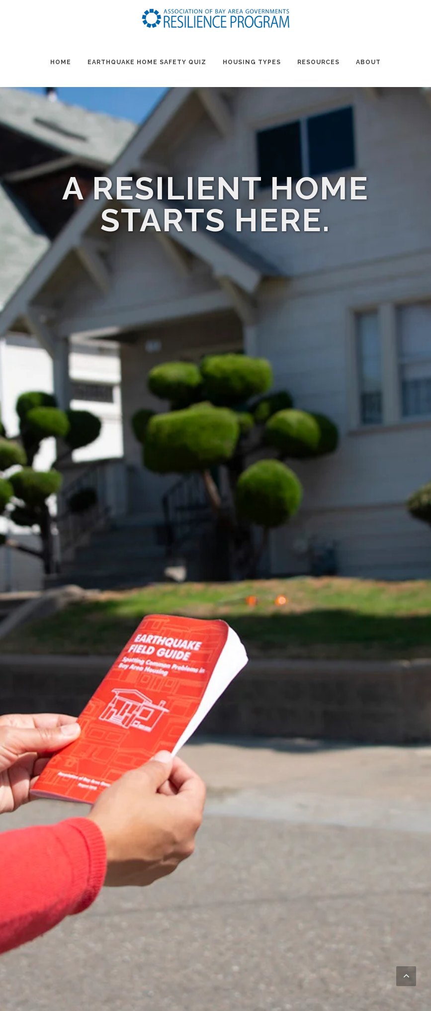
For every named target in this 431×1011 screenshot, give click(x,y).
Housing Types (252, 62)
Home (60, 62)
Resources (318, 62)
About (368, 62)
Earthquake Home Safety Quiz (146, 62)
